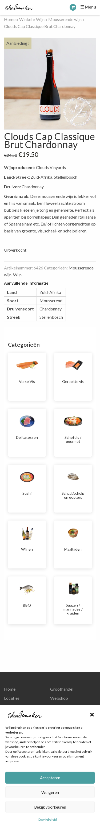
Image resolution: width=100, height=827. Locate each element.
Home (9, 19)
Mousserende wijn (65, 19)
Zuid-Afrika (50, 292)
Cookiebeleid (47, 819)
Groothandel (61, 688)
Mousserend (50, 300)
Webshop (59, 698)
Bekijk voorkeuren (50, 807)
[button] (92, 714)
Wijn (40, 19)
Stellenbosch (51, 317)
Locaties (11, 698)
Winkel (25, 19)
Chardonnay (50, 308)
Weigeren (50, 792)
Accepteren (50, 777)
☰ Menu (88, 6)
